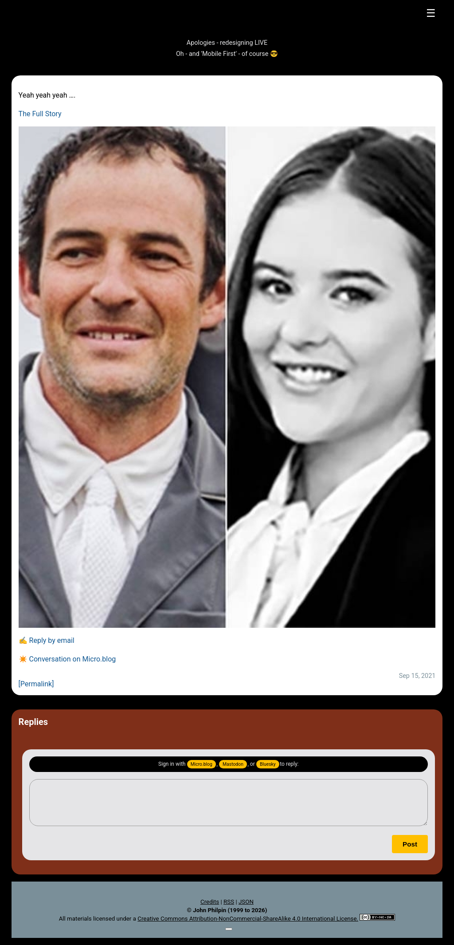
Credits (209, 901)
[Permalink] (36, 684)
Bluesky (268, 764)
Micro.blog (201, 764)
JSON (246, 901)
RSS (228, 901)
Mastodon (233, 764)
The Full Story (40, 114)
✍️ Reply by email (46, 640)
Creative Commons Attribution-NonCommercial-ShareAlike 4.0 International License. (247, 918)
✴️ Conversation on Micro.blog (67, 659)
